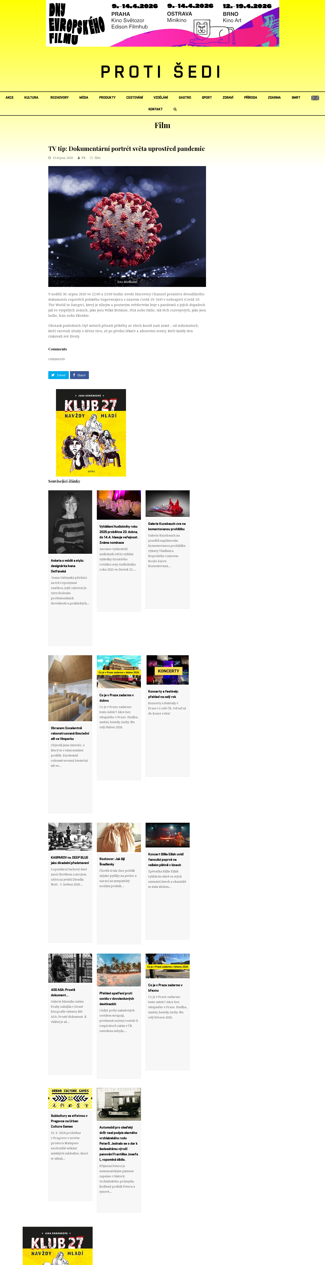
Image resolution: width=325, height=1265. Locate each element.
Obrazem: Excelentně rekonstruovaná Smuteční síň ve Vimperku (70, 718)
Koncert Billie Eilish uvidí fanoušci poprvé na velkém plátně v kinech (165, 828)
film (98, 158)
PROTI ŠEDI (162, 72)
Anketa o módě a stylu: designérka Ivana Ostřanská (67, 566)
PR (83, 158)
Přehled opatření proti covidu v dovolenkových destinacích (116, 951)
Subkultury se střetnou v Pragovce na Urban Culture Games (69, 1058)
